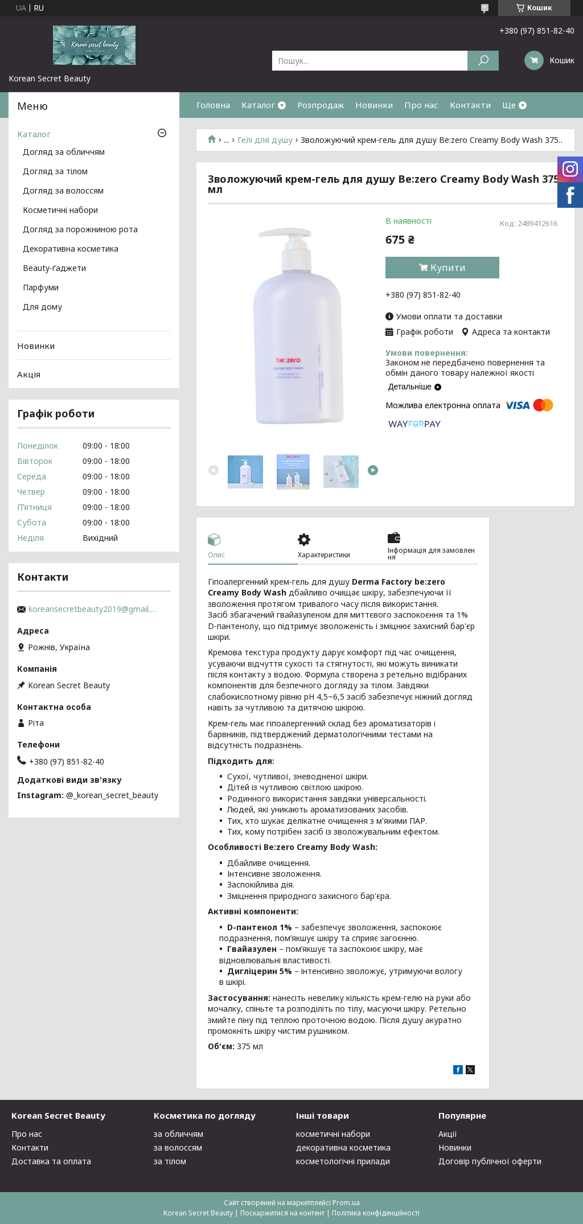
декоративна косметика (343, 1147)
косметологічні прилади (343, 1161)
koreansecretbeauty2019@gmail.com (93, 609)
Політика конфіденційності (376, 1213)
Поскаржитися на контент (282, 1213)
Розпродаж (320, 104)
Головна (213, 104)
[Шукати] (483, 61)
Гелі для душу (265, 140)
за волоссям (178, 1147)
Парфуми (41, 288)
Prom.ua (346, 1202)
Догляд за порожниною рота (80, 230)
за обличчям (178, 1133)
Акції (447, 1133)
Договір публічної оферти (489, 1161)
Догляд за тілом (55, 171)
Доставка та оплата (51, 1161)
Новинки (374, 104)
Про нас (421, 104)
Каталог (258, 104)
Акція (28, 374)
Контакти (470, 104)
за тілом (170, 1161)
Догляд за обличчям (64, 152)
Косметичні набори (60, 210)
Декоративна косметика (70, 249)
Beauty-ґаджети (54, 268)
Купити (448, 267)
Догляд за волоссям (63, 191)
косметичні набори (333, 1133)
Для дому (42, 307)
